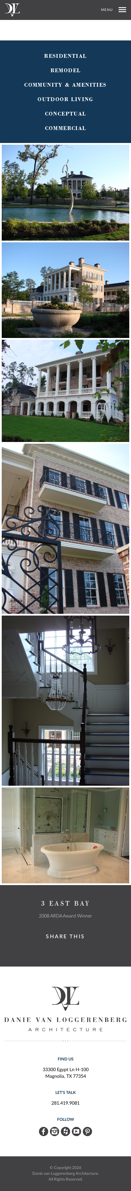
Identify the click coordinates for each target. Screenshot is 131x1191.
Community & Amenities (65, 85)
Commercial (65, 128)
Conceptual (65, 114)
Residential (65, 56)
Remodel (65, 70)
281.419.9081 (65, 1103)
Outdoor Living (65, 99)
